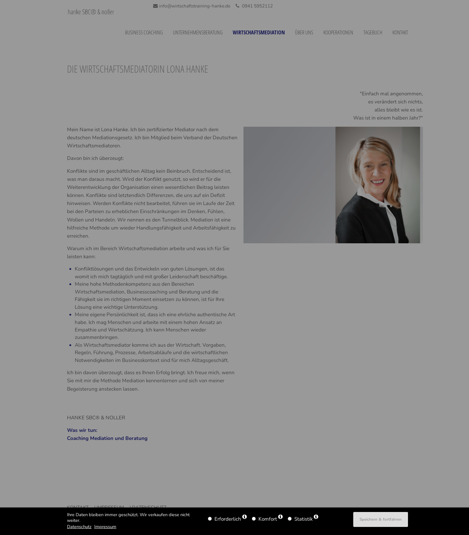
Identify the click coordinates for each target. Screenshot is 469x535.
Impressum (105, 527)
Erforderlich (227, 519)
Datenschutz (79, 527)
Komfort (267, 519)
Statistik (303, 519)
